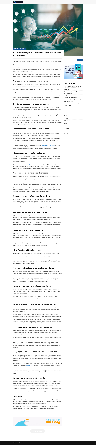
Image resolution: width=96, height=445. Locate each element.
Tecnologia (42, 1)
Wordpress (66, 133)
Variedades (66, 130)
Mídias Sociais (28, 1)
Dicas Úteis (49, 1)
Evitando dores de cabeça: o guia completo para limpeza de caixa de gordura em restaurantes (73, 88)
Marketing (62, 1)
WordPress (56, 1)
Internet (35, 1)
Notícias (69, 1)
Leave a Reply (37, 431)
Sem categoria (67, 125)
